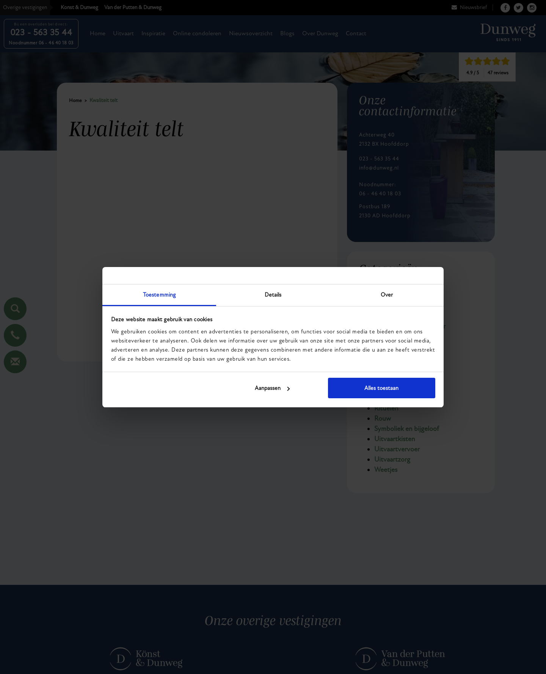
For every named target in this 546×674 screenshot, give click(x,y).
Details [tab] (273, 294)
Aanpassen (272, 388)
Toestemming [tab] (159, 294)
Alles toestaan (381, 388)
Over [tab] (387, 294)
